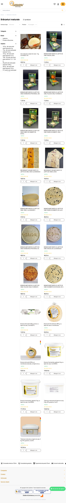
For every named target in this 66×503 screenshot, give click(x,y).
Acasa (2, 14)
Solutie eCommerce (28, 495)
